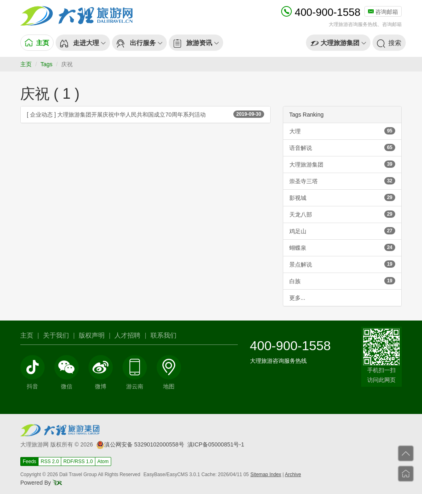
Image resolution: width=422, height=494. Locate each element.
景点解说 (342, 264)
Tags (47, 64)
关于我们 (56, 335)
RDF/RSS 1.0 (78, 461)
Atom (103, 461)
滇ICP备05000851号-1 (215, 444)
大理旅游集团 (342, 164)
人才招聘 (127, 335)
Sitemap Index (265, 474)
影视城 (342, 197)
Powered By (41, 482)
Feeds (29, 461)
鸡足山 (342, 230)
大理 (342, 130)
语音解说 (342, 147)
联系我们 (164, 335)
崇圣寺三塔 (342, 180)
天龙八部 (342, 214)
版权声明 (92, 335)
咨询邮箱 (383, 12)
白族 (342, 280)
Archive (293, 474)
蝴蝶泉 (342, 247)
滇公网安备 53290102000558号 (140, 444)
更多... (297, 298)
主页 (26, 64)
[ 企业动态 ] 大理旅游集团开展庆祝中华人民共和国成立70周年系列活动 (145, 114)
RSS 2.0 (50, 461)
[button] (83, 43)
